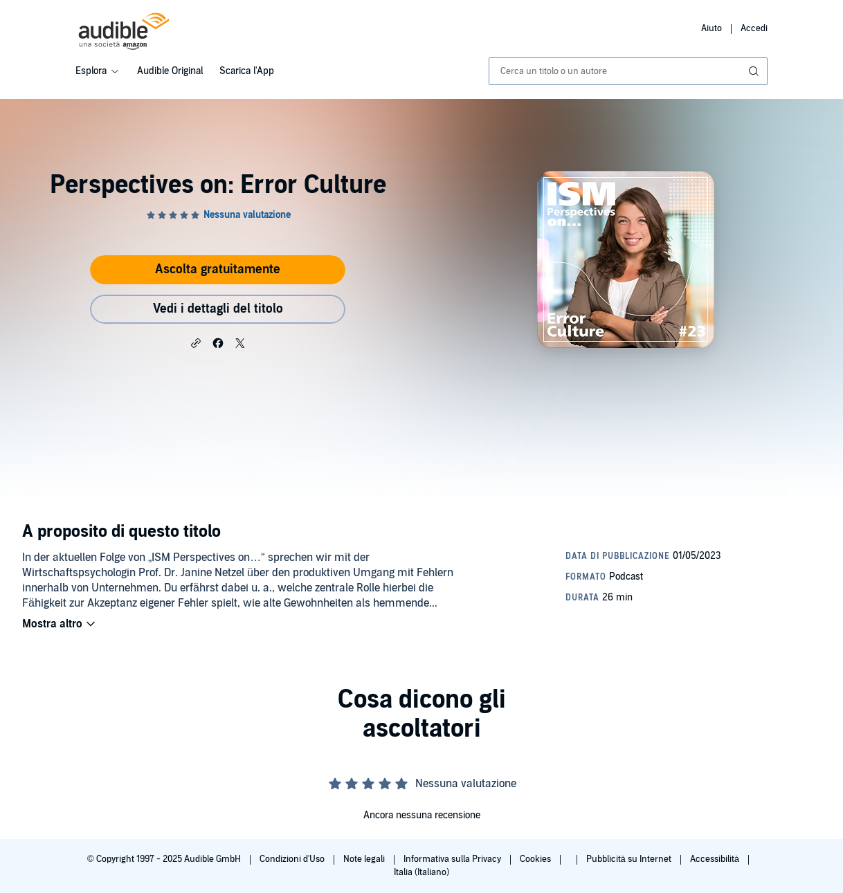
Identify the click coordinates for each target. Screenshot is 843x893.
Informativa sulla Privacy (453, 859)
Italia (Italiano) (421, 872)
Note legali (365, 859)
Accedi (754, 28)
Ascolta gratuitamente (217, 269)
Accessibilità (715, 859)
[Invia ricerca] (755, 71)
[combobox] (628, 71)
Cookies (536, 859)
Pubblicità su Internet (629, 859)
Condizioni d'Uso (293, 859)
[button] (195, 342)
